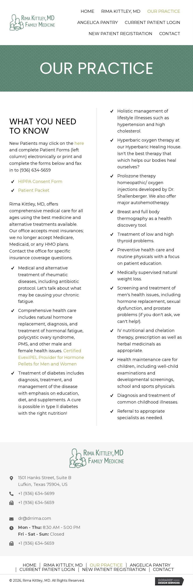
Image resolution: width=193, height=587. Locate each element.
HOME (29, 565)
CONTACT (163, 569)
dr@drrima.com (34, 518)
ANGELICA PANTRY (150, 565)
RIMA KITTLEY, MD (63, 565)
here (79, 143)
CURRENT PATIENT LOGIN (47, 569)
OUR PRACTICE (106, 565)
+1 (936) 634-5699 (36, 493)
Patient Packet (33, 190)
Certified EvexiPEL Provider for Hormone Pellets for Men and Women (51, 357)
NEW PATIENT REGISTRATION (114, 569)
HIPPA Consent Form (40, 181)
